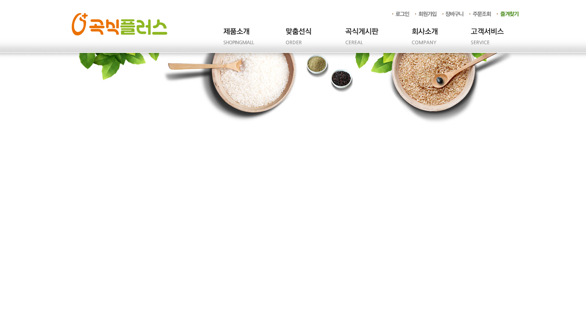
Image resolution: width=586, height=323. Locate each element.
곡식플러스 (119, 24)
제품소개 (236, 40)
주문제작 (299, 40)
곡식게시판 (361, 40)
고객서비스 (487, 40)
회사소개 (424, 40)
